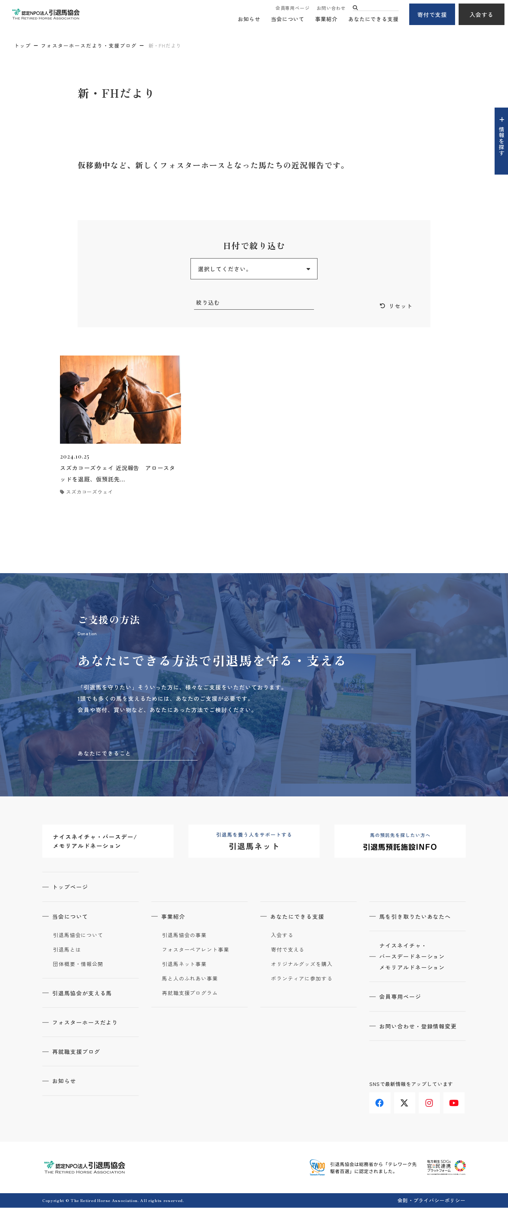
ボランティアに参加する (302, 979)
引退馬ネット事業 (184, 964)
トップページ (71, 888)
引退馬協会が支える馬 (83, 993)
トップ (22, 45)
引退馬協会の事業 (184, 935)
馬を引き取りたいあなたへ (416, 917)
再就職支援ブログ (77, 1052)
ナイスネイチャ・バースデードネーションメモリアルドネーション (413, 957)
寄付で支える (287, 950)
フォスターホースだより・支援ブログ (89, 45)
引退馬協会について (78, 935)
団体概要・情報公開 (78, 964)
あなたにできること (105, 753)
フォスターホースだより (86, 1023)
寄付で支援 (432, 14)
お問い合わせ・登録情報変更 (419, 1027)
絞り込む (208, 302)
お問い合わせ (331, 8)
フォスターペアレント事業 (195, 950)
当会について (287, 19)
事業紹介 (326, 19)
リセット (401, 306)
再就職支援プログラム (190, 993)
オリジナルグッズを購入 (302, 964)
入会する (482, 14)
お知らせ (249, 19)
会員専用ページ (292, 8)
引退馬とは (67, 950)
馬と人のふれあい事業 (190, 979)
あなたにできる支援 (373, 19)
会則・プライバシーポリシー (432, 1200)
